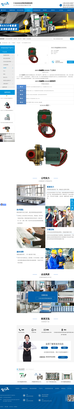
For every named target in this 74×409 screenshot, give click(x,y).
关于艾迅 (61, 10)
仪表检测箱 (28, 38)
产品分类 (18, 42)
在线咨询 (70, 62)
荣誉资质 (69, 10)
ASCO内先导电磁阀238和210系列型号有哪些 (9, 123)
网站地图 (6, 406)
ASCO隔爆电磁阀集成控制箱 (66, 381)
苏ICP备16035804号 (7, 397)
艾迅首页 (4, 10)
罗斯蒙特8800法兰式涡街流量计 (37, 381)
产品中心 (28, 10)
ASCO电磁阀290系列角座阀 (22, 381)
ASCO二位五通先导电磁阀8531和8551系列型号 (9, 98)
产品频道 (13, 42)
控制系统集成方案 (36, 10)
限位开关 (20, 38)
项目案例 (45, 10)
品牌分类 (4, 87)
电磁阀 (24, 38)
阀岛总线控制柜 (20, 10)
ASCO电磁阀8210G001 (26, 42)
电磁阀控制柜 (12, 10)
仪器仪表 (15, 38)
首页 (9, 42)
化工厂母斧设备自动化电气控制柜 (51, 381)
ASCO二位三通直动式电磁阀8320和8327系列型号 (10, 111)
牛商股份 (15, 406)
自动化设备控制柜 (8, 38)
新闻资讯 (53, 10)
